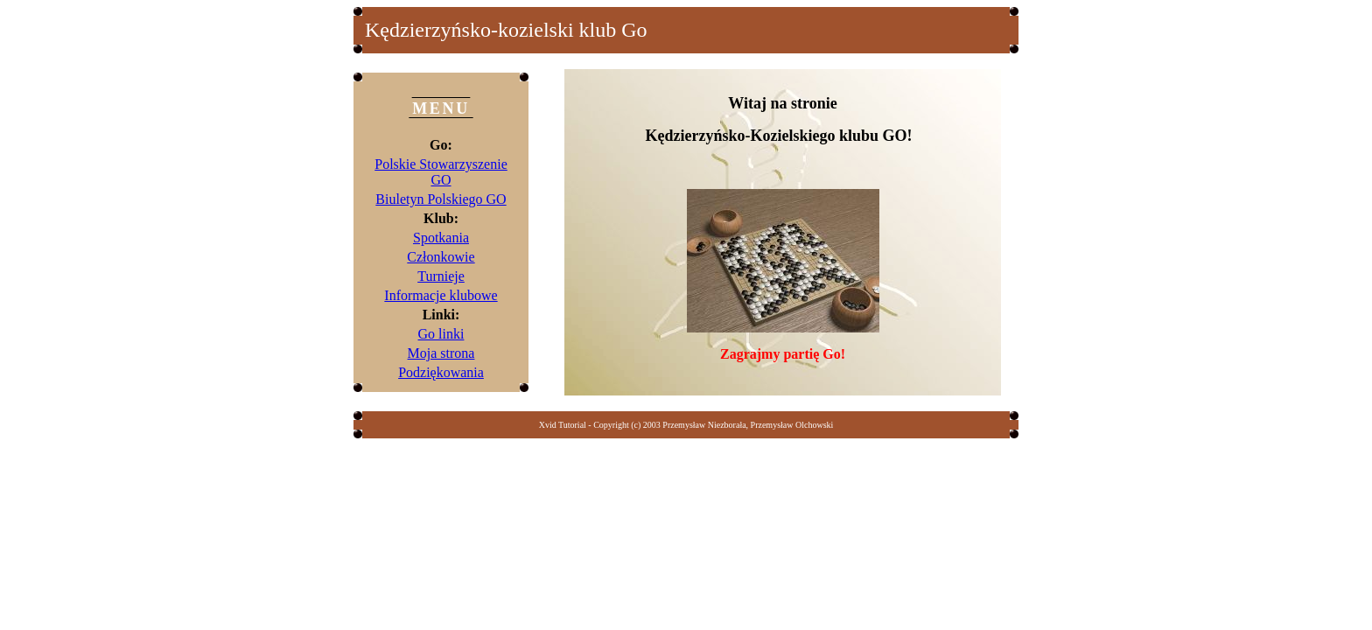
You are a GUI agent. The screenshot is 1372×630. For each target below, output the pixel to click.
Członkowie (440, 256)
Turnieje (441, 276)
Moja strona (441, 353)
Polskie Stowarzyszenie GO (441, 172)
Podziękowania (441, 372)
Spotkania (441, 237)
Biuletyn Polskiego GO (440, 199)
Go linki (441, 333)
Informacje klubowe (440, 295)
